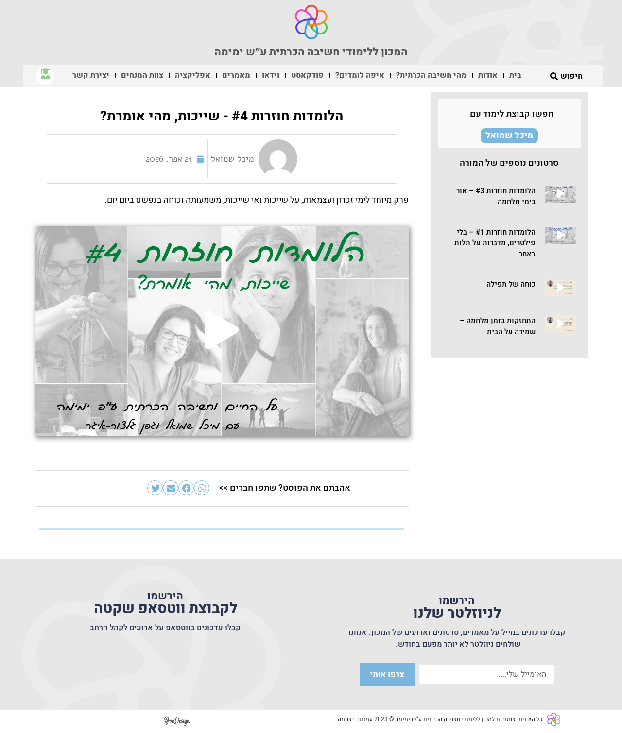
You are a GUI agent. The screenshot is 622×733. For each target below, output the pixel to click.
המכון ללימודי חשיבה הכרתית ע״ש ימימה (311, 52)
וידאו (270, 75)
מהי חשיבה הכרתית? (431, 75)
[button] (560, 194)
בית (515, 75)
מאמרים (236, 75)
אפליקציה (192, 75)
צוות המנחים (142, 75)
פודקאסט (307, 75)
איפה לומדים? (359, 75)
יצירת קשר (90, 75)
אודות (488, 75)
